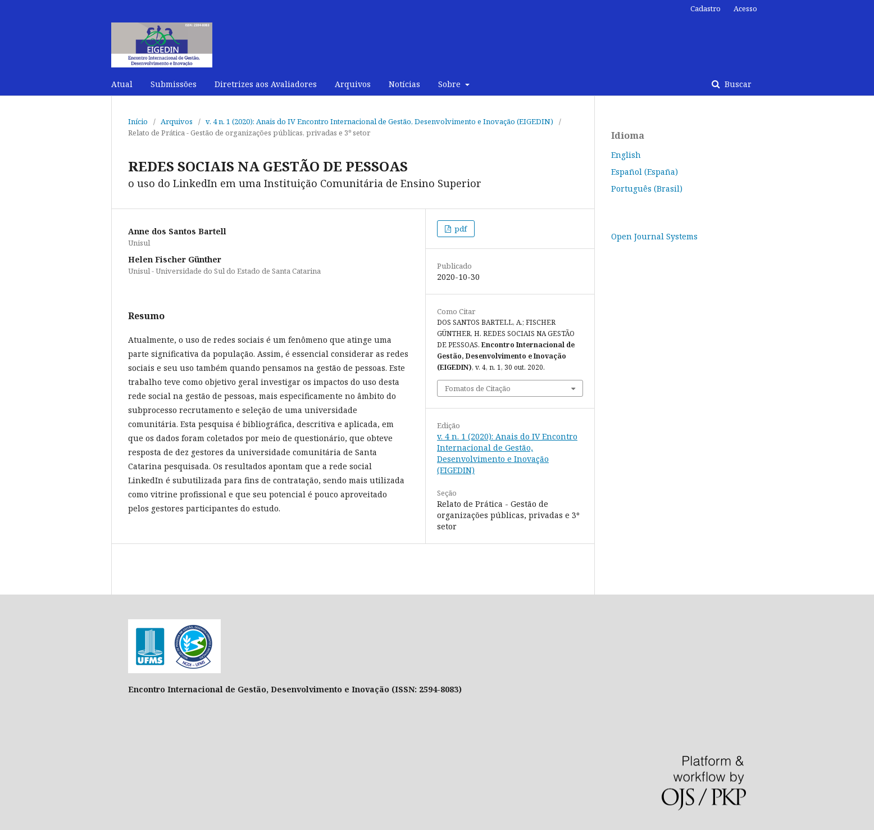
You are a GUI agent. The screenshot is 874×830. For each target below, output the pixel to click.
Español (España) (644, 171)
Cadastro (705, 8)
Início (138, 121)
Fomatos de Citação (478, 388)
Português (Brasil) (646, 188)
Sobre (450, 84)
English (626, 154)
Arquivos (353, 84)
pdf (460, 229)
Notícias (404, 84)
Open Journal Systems (654, 236)
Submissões (174, 84)
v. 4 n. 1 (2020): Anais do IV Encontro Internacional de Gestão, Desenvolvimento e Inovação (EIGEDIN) (379, 121)
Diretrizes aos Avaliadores (266, 84)
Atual (122, 84)
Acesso (745, 8)
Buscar (737, 84)
